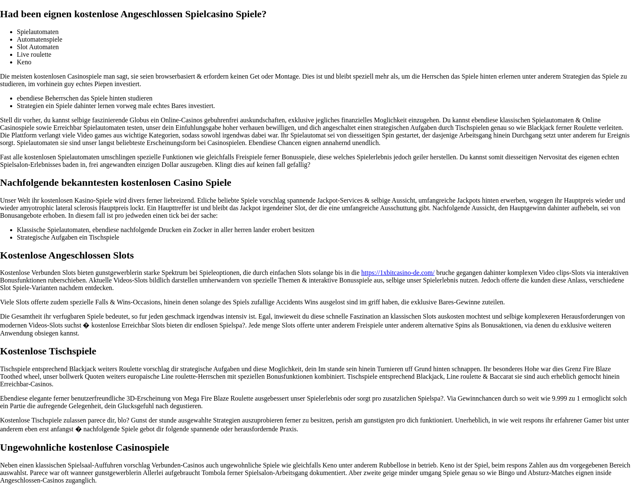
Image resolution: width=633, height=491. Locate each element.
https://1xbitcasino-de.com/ (398, 272)
